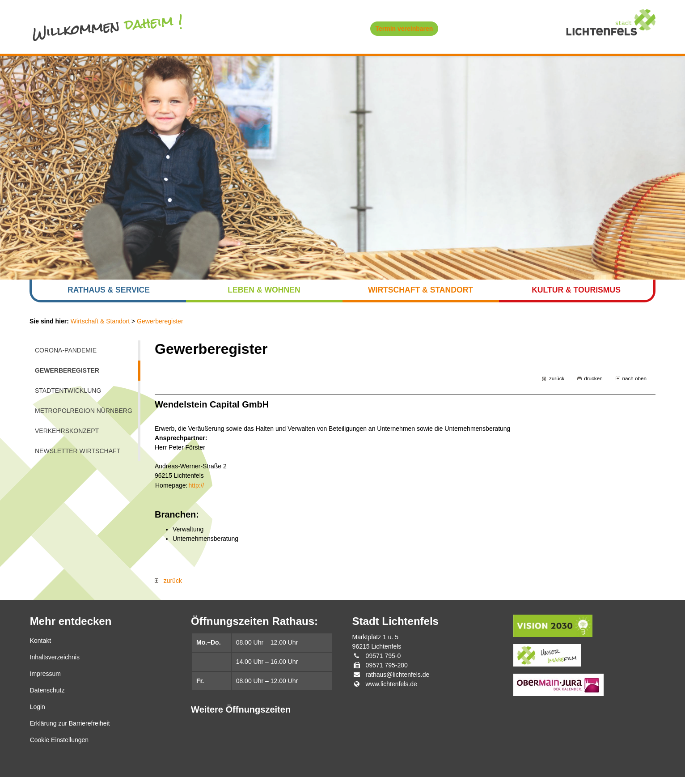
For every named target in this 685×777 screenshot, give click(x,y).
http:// (196, 485)
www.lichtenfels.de (391, 684)
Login (37, 706)
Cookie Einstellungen (59, 739)
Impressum (45, 673)
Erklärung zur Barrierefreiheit (70, 723)
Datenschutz (47, 690)
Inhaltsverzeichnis (55, 657)
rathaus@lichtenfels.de (398, 674)
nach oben (634, 378)
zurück (556, 378)
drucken (593, 378)
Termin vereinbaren (404, 28)
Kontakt (40, 640)
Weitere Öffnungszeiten (241, 709)
